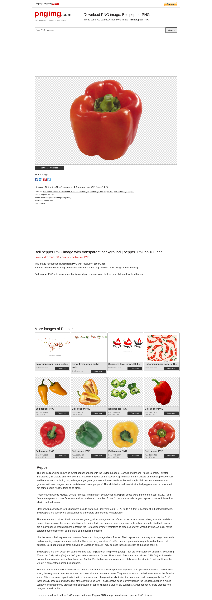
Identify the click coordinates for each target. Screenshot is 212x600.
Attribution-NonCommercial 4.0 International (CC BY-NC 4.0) (76, 187)
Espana (55, 4)
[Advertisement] (106, 55)
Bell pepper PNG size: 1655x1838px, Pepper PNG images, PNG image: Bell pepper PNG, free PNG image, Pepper (88, 192)
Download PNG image (49, 168)
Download (62, 369)
